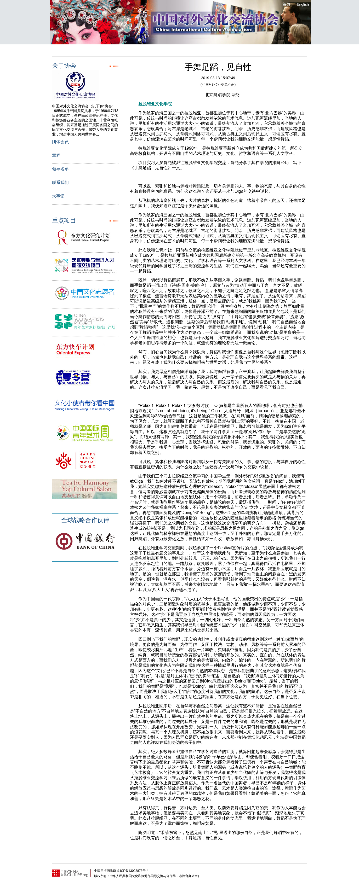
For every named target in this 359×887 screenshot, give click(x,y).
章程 (56, 155)
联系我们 (60, 182)
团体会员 (60, 141)
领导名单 (60, 169)
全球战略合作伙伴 (85, 520)
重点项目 (64, 220)
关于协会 (64, 65)
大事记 (58, 196)
